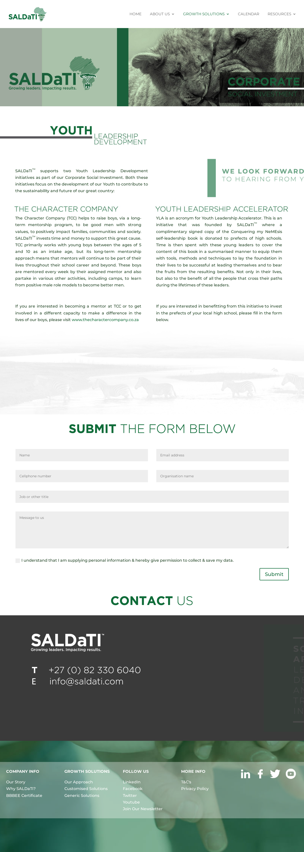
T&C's (186, 782)
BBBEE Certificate (24, 795)
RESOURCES (279, 14)
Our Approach (78, 782)
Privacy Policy (195, 788)
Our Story (15, 782)
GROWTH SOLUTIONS (204, 14)
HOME (136, 14)
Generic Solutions (81, 795)
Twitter (130, 795)
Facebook (133, 788)
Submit (274, 574)
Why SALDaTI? (21, 788)
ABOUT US (160, 14)
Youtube (131, 802)
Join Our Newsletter (143, 808)
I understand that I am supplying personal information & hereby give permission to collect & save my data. (124, 560)
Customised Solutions (86, 788)
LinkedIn (132, 782)
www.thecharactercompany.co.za (105, 319)
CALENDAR (248, 14)
